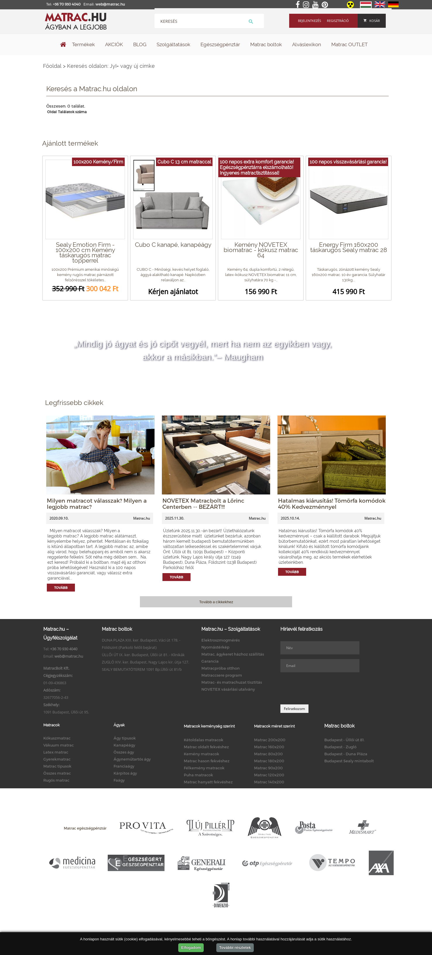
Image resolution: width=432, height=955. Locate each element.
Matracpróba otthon (220, 668)
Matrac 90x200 (268, 768)
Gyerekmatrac (57, 759)
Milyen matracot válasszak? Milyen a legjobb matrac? (97, 503)
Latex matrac (55, 752)
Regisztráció (338, 20)
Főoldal (52, 66)
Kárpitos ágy (125, 773)
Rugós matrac (56, 780)
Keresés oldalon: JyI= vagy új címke (111, 66)
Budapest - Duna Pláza (345, 753)
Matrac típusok (57, 766)
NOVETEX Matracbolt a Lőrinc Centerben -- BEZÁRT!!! (203, 503)
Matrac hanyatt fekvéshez (208, 782)
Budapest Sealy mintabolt (349, 761)
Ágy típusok (125, 738)
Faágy (119, 780)
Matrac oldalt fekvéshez (206, 746)
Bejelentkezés (309, 20)
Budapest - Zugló (340, 746)
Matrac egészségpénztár (85, 828)
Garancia (210, 661)
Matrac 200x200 (269, 739)
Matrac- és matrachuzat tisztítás (231, 682)
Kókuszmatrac (57, 738)
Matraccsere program (221, 675)
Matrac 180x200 (269, 761)
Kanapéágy (124, 745)
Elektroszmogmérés (220, 640)
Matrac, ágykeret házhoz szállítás (232, 654)
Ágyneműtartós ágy (132, 759)
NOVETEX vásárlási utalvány (228, 689)
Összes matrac (57, 773)
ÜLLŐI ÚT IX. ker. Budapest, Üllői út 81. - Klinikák (143, 654)
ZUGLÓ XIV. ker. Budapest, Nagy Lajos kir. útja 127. (145, 662)
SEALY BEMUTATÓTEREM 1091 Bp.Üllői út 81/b (142, 669)
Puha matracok (198, 775)
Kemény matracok (201, 753)
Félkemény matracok (204, 768)
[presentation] (324, 688)
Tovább (61, 587)
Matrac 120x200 (269, 775)
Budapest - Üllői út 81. (344, 739)
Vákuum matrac (58, 745)
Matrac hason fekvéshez (206, 761)
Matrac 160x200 (269, 746)
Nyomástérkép (215, 647)
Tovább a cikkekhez (216, 602)
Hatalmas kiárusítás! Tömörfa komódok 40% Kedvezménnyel (331, 503)
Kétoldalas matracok (203, 739)
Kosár (372, 20)
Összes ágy (124, 752)
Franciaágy (124, 766)
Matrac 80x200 (268, 753)
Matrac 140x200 (269, 782)
